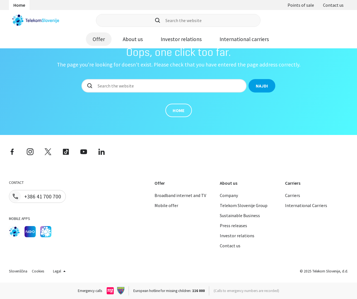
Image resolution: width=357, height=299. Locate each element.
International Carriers (306, 205)
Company (229, 195)
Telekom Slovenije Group (243, 205)
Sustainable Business (240, 215)
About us (133, 39)
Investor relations (181, 39)
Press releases (233, 225)
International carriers (244, 39)
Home (19, 5)
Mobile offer (166, 205)
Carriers (292, 195)
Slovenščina (18, 271)
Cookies (38, 271)
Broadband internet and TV (180, 195)
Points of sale (301, 5)
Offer (99, 39)
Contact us (333, 5)
